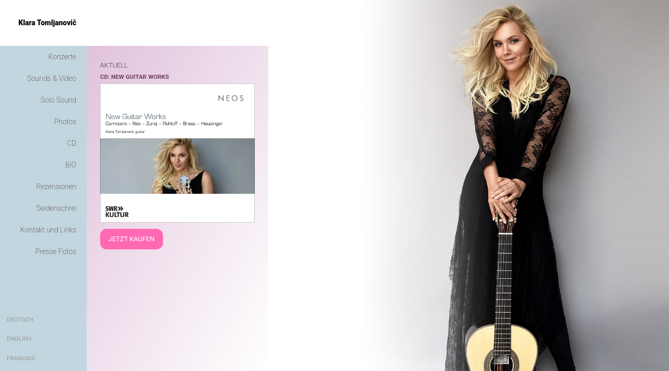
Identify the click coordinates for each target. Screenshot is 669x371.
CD (71, 143)
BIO (70, 165)
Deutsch (20, 319)
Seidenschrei (56, 208)
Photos (65, 121)
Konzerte (62, 57)
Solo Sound (58, 100)
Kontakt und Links (48, 230)
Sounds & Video (52, 78)
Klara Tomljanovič (47, 23)
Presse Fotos (56, 251)
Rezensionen (56, 186)
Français (21, 358)
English (19, 338)
